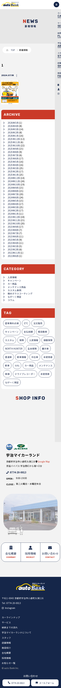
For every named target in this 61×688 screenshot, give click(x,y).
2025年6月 (11, 158)
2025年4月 (11, 165)
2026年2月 (11, 132)
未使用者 (48, 357)
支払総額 (28, 331)
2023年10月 (11, 223)
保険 (21, 340)
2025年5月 (11, 161)
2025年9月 (11, 148)
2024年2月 (11, 210)
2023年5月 (11, 239)
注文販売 (37, 323)
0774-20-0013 (16, 472)
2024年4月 (11, 204)
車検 (7, 374)
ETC (26, 323)
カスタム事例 (12, 290)
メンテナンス (46, 365)
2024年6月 (11, 197)
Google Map (44, 461)
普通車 (8, 357)
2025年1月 (11, 174)
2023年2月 (11, 249)
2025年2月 (11, 171)
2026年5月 (11, 122)
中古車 (34, 357)
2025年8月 (11, 152)
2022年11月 (11, 252)
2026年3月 (11, 129)
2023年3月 (11, 246)
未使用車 (45, 374)
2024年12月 (11, 178)
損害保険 (48, 340)
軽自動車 (42, 331)
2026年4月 (11, 126)
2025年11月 (11, 142)
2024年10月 (11, 184)
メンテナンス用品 (14, 287)
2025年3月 (11, 168)
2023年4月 (11, 243)
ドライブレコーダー (25, 374)
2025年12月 (11, 139)
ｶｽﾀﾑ (17, 365)
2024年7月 (11, 194)
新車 (7, 365)
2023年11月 (11, 220)
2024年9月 (11, 187)
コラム (8, 300)
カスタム (9, 340)
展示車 (45, 348)
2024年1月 (11, 213)
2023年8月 (11, 230)
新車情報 (21, 357)
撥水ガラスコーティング (18, 293)
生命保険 (32, 348)
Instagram (8, 608)
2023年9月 (11, 226)
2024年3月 (11, 207)
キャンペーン (12, 280)
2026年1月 (11, 135)
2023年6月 (11, 236)
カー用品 (10, 283)
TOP (13, 50)
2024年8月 (11, 191)
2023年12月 (11, 217)
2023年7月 (11, 233)
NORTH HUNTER (13, 348)
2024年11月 (11, 181)
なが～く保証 (12, 296)
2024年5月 (11, 200)
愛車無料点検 (12, 323)
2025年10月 (11, 145)
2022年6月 (11, 256)
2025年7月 (11, 155)
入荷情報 (10, 277)
